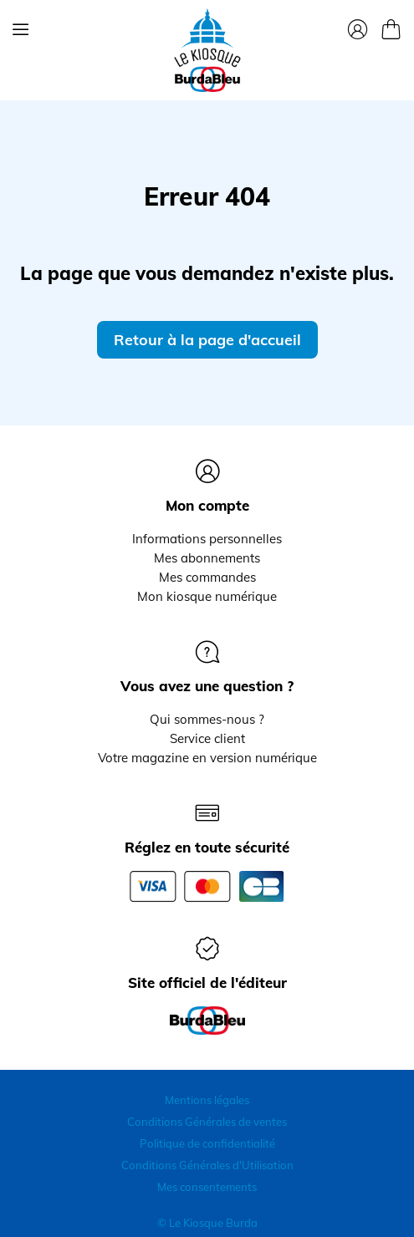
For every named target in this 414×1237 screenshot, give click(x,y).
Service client (207, 738)
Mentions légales (207, 1100)
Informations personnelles (207, 539)
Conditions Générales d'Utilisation (207, 1165)
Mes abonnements (207, 558)
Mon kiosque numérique (207, 596)
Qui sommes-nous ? (207, 719)
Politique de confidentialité (207, 1143)
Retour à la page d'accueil (207, 339)
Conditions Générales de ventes (207, 1121)
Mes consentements (207, 1187)
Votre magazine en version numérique (207, 758)
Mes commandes (207, 577)
